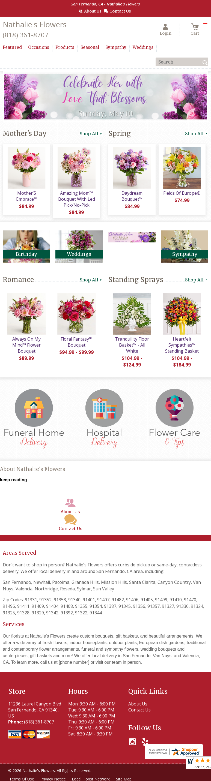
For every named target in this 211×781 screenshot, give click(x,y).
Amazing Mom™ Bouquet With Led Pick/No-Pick (76, 199)
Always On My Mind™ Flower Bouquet (26, 346)
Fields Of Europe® (182, 193)
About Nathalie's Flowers (32, 470)
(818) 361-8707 (26, 34)
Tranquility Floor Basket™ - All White (132, 346)
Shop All (91, 133)
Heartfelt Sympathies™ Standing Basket (182, 346)
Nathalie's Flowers (35, 24)
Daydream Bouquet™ (131, 196)
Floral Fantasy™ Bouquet (76, 343)
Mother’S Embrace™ (26, 196)
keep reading (13, 480)
